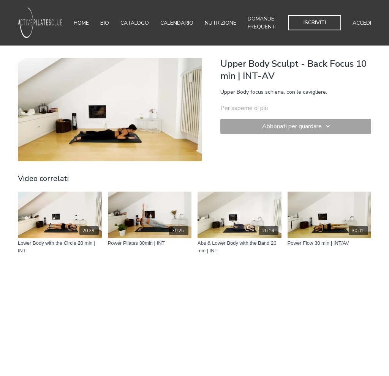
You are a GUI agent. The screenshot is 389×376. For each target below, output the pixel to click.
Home (81, 23)
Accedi (362, 23)
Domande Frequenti (262, 22)
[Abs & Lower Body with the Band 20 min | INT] (239, 246)
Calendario (176, 23)
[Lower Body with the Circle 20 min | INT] (60, 246)
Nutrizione (220, 23)
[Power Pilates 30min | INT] (150, 243)
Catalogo (134, 23)
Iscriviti (315, 22)
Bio (104, 23)
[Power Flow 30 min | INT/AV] (330, 243)
